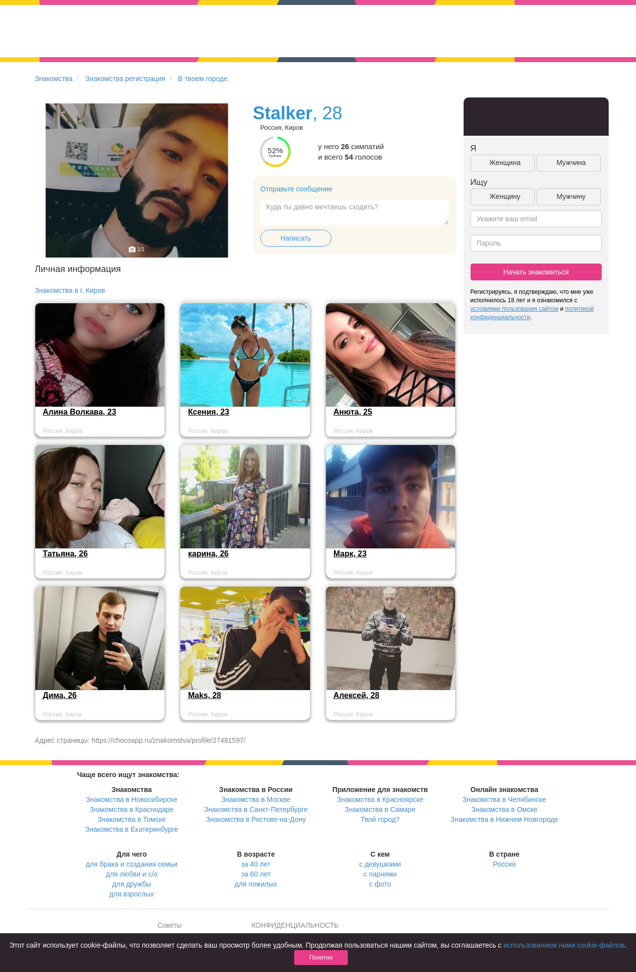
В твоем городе (203, 79)
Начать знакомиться (536, 272)
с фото (380, 884)
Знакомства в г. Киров (70, 290)
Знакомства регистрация (125, 79)
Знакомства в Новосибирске (131, 799)
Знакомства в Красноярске (380, 799)
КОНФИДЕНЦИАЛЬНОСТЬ (294, 925)
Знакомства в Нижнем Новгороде (504, 819)
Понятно (320, 957)
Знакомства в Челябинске (504, 799)
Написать (296, 238)
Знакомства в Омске (505, 809)
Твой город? (380, 819)
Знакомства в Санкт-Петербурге (256, 809)
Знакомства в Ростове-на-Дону (256, 819)
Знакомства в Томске (131, 819)
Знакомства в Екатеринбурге (131, 829)
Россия (504, 864)
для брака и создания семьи (132, 864)
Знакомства (54, 79)
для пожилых (256, 884)
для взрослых (131, 894)
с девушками (380, 864)
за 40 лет (255, 864)
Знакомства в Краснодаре (132, 809)
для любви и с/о (132, 874)
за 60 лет (255, 874)
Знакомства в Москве (255, 799)
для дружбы (131, 884)
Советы (170, 925)
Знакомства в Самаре (380, 809)
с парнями (380, 874)
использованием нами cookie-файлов (564, 945)
